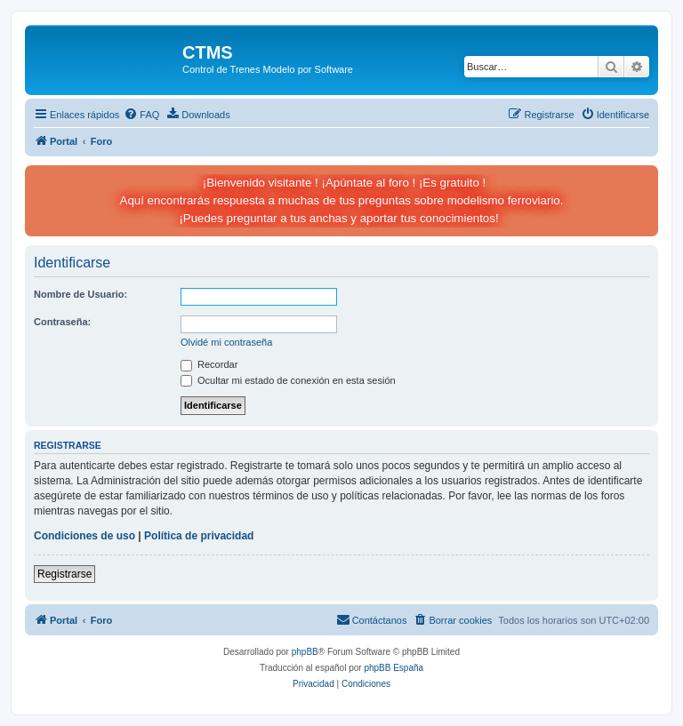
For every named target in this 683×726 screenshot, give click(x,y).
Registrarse (64, 574)
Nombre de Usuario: (80, 294)
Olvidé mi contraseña (226, 342)
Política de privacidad (198, 536)
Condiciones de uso (84, 536)
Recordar (209, 364)
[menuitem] (141, 114)
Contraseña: (62, 321)
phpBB (305, 652)
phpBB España (393, 668)
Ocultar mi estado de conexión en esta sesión (288, 380)
